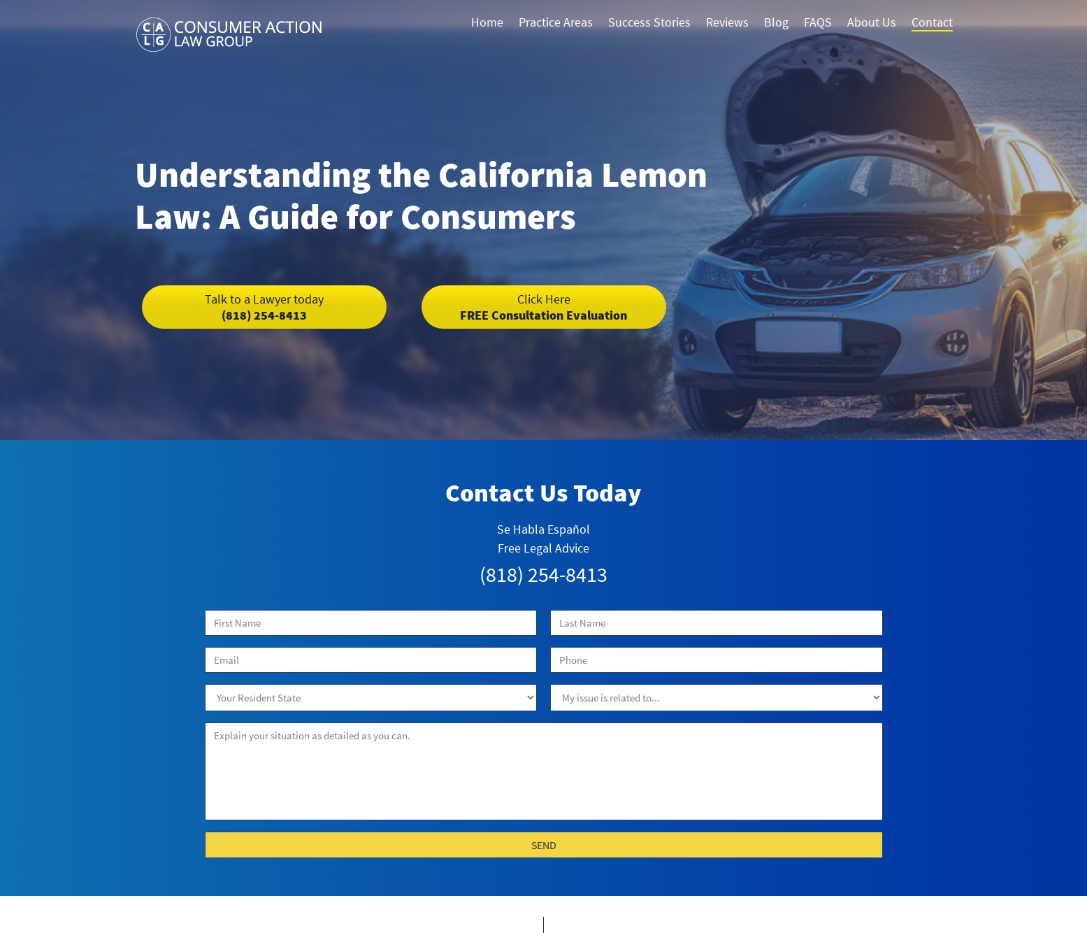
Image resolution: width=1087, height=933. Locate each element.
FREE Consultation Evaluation (543, 307)
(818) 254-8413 (264, 307)
